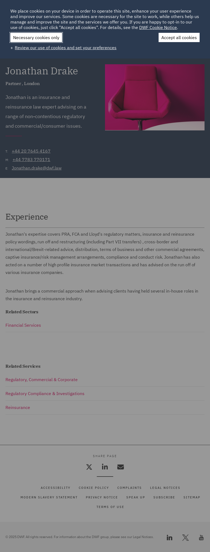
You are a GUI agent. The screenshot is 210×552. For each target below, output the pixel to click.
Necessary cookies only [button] (36, 37)
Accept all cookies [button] (179, 37)
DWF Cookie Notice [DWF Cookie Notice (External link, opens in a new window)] (158, 27)
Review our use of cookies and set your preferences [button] (65, 47)
